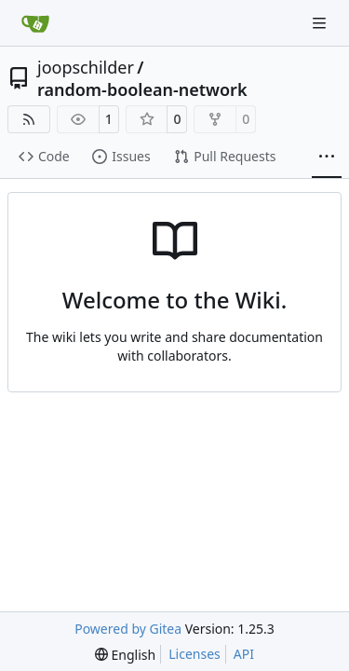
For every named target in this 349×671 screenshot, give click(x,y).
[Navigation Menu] (321, 22)
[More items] (327, 157)
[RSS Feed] (28, 119)
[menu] (125, 655)
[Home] (35, 23)
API (244, 654)
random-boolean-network (142, 89)
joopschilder (85, 67)
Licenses (194, 654)
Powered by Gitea (127, 628)
